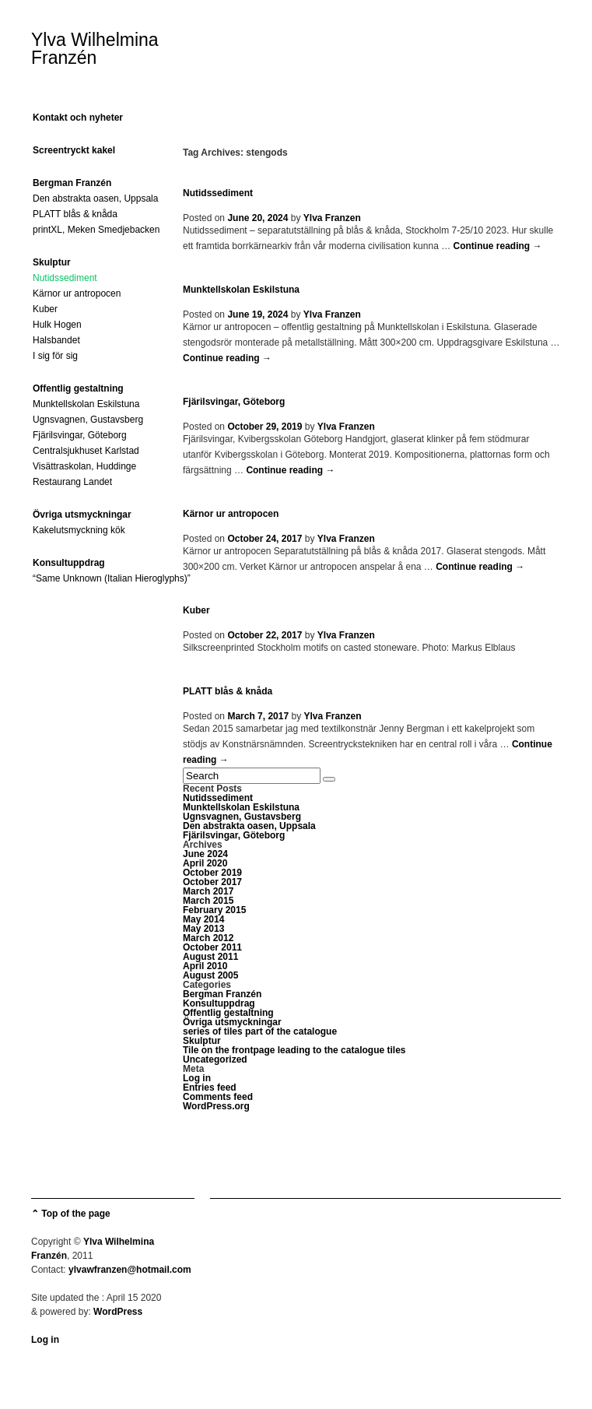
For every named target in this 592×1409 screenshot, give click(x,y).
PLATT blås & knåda (75, 214)
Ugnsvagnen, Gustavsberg (88, 419)
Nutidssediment (65, 277)
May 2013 (203, 928)
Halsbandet (56, 340)
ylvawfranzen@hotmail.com (129, 1269)
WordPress (117, 1311)
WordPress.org (216, 1106)
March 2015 (208, 900)
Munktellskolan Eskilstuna (86, 404)
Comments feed (218, 1096)
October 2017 (212, 882)
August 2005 (210, 975)
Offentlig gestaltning (78, 388)
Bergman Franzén (72, 182)
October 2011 (212, 947)
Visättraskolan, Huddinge (84, 466)
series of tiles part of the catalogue (260, 1031)
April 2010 (205, 966)
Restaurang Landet (72, 481)
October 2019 (212, 872)
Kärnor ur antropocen (77, 293)
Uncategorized (215, 1059)
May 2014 (203, 919)
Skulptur (52, 262)
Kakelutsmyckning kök (79, 530)
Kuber (45, 309)
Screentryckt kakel (74, 150)
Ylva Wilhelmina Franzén (95, 49)
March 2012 (208, 938)
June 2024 (205, 854)
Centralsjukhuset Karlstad (86, 450)
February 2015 (214, 910)
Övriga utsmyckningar (82, 514)
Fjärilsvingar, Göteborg (80, 435)
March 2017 (208, 891)
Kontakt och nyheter (78, 117)
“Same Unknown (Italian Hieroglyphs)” (112, 578)
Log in (197, 1078)
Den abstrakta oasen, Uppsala (95, 198)
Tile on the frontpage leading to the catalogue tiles (294, 1050)
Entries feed (209, 1087)
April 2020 (205, 863)
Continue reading (497, 246)
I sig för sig (55, 355)
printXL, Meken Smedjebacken (96, 229)
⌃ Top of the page (70, 1213)
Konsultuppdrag (69, 562)
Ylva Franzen (332, 218)
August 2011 (210, 956)
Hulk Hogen (57, 324)
